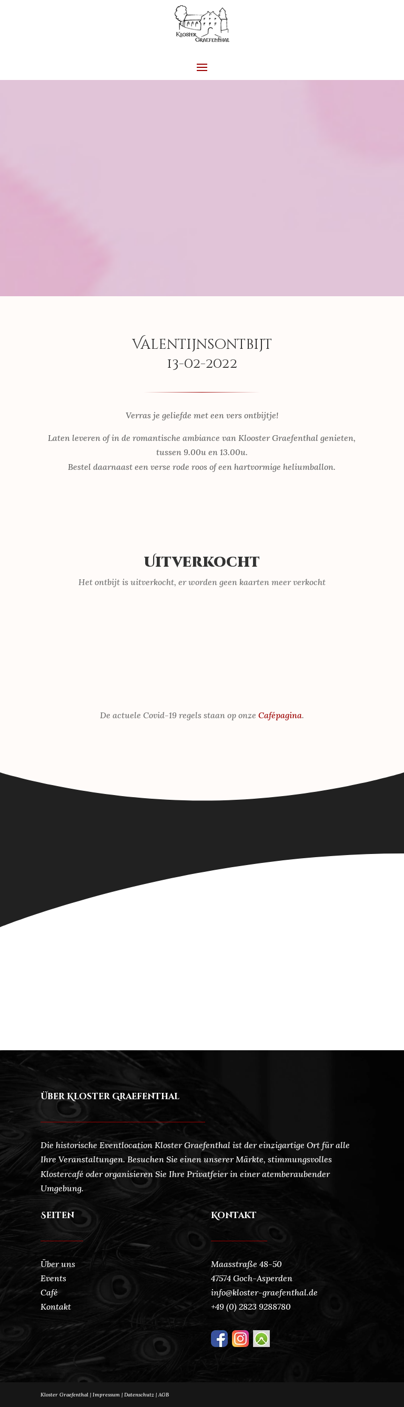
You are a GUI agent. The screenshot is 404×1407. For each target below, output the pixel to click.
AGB (163, 1394)
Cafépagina (280, 715)
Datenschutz (141, 1394)
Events (53, 1278)
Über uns (58, 1264)
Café (49, 1292)
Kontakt (56, 1306)
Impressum (106, 1394)
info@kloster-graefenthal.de (264, 1292)
